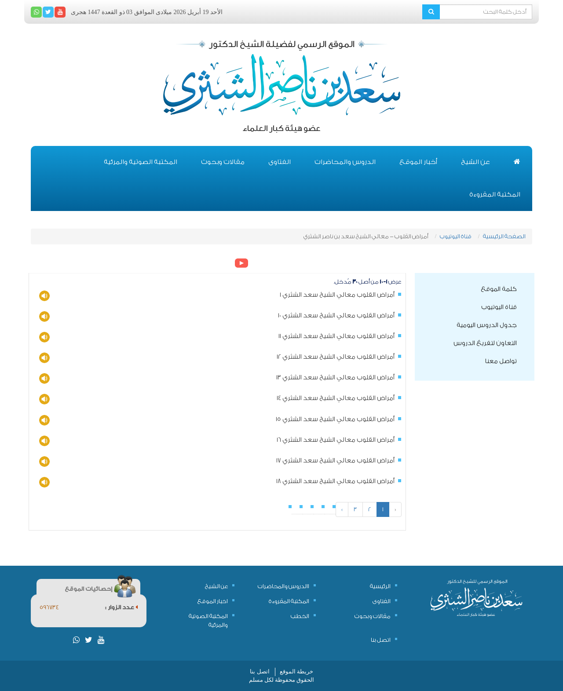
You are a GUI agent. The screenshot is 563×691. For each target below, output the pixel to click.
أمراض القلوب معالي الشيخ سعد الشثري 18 (335, 481)
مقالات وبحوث (223, 162)
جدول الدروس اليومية (487, 325)
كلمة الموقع (499, 289)
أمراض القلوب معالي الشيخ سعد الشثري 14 (336, 398)
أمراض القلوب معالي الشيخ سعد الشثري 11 (336, 336)
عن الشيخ (475, 162)
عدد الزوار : (121, 607)
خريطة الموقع (296, 671)
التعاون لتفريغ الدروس (485, 343)
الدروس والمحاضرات (345, 162)
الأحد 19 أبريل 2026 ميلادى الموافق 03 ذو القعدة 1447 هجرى (147, 12)
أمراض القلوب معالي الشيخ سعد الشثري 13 (335, 377)
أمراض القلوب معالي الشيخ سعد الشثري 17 (335, 460)
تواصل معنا (501, 361)
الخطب (300, 616)
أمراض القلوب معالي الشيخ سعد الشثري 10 (336, 315)
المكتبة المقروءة (494, 194)
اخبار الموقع (212, 601)
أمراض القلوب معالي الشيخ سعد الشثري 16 (336, 440)
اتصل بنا (381, 639)
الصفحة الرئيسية (504, 236)
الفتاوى (279, 162)
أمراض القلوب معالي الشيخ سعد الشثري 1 (337, 294)
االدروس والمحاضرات (283, 586)
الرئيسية (380, 586)
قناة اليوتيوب (456, 236)
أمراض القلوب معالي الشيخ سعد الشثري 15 (335, 419)
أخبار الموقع (418, 162)
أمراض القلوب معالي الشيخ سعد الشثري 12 (336, 356)
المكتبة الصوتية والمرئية (140, 162)
